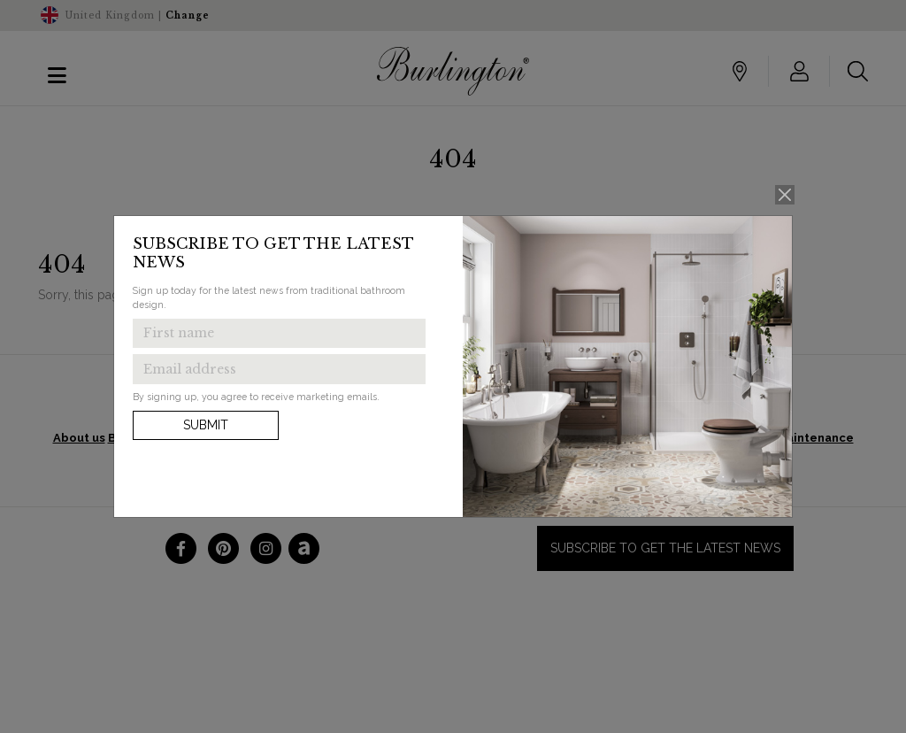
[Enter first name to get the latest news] (279, 334)
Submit (205, 425)
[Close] (785, 194)
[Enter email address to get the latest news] (279, 369)
